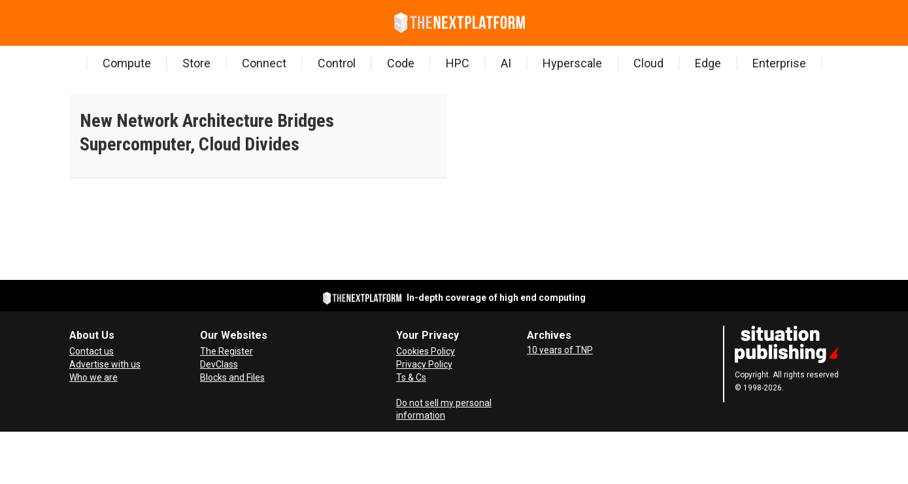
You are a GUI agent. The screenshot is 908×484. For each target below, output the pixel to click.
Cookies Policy (425, 351)
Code (400, 63)
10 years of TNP (560, 350)
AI (506, 63)
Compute (127, 63)
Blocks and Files (232, 377)
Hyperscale (572, 63)
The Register (226, 351)
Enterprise (779, 63)
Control (337, 63)
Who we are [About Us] (93, 377)
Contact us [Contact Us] (91, 351)
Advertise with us (105, 364)
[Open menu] (71, 23)
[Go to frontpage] (459, 23)
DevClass (219, 364)
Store (196, 63)
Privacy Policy (424, 364)
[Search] (91, 23)
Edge (708, 63)
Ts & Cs (411, 377)
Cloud (648, 63)
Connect (264, 63)
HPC (457, 63)
